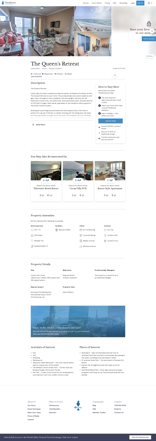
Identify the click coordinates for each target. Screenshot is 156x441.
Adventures (54, 405)
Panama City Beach (55, 68)
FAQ (94, 409)
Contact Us (119, 412)
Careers (31, 419)
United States (35, 68)
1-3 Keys (36, 74)
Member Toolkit (99, 412)
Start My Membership (140, 437)
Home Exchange (34, 409)
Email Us (117, 409)
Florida (44, 68)
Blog (94, 405)
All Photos (149, 56)
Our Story (32, 405)
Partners (52, 412)
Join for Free (110, 121)
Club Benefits (54, 409)
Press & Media (33, 416)
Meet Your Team (34, 412)
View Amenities (36, 76)
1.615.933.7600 (120, 405)
